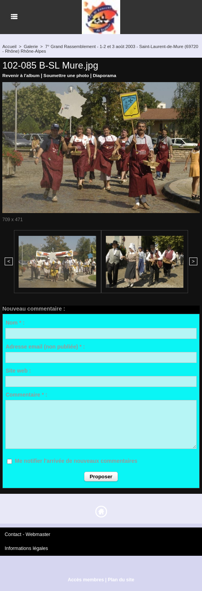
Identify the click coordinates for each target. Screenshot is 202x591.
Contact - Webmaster (26, 533)
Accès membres (86, 578)
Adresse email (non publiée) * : (45, 346)
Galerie (30, 46)
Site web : (18, 370)
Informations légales (25, 547)
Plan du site (121, 578)
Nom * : (14, 322)
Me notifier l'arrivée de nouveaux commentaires (76, 460)
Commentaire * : (26, 394)
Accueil (9, 46)
